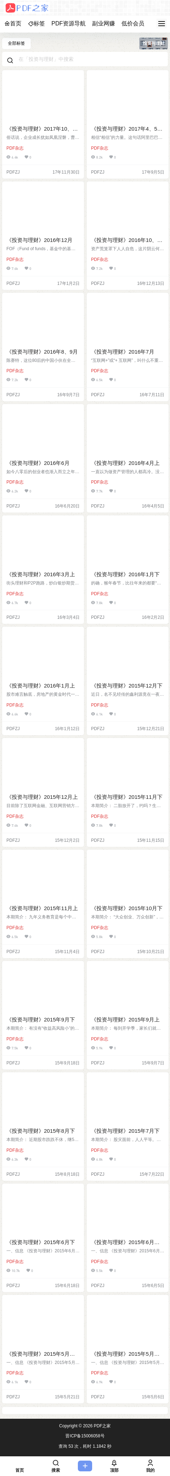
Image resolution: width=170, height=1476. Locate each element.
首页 (12, 23)
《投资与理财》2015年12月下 (126, 686)
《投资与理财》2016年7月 (122, 352)
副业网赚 (103, 23)
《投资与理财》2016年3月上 (40, 574)
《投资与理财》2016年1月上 (40, 686)
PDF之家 (101, 1425)
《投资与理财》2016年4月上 (125, 463)
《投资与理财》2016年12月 (39, 240)
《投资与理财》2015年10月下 (126, 908)
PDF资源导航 (68, 23)
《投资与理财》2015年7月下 (125, 1131)
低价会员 (132, 23)
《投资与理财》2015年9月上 (125, 1019)
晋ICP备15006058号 (84, 1435)
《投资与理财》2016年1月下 (125, 574)
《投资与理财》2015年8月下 (40, 1131)
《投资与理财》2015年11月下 (126, 797)
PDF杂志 (15, 148)
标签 (36, 23)
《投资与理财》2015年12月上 (42, 797)
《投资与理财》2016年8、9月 (42, 352)
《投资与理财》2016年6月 (38, 463)
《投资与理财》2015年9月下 (40, 1019)
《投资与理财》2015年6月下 (40, 1242)
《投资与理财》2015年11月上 (42, 908)
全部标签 (16, 43)
